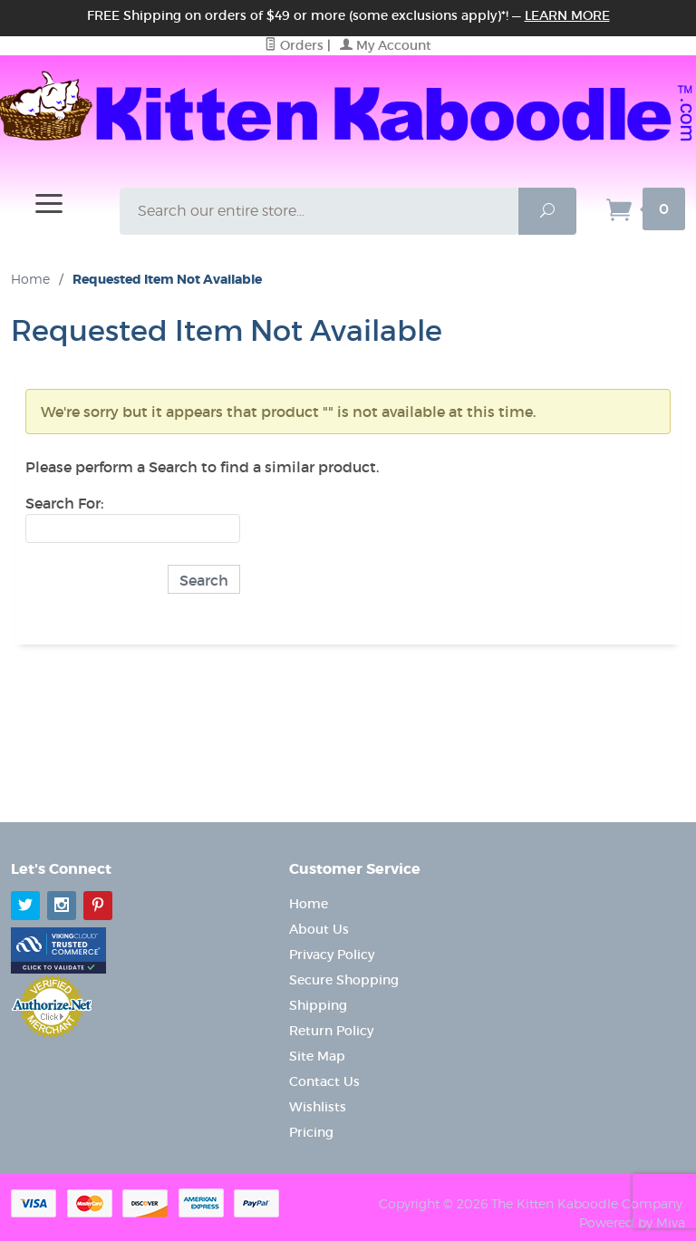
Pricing (311, 1132)
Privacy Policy (331, 954)
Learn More (567, 15)
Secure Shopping (344, 980)
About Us (319, 929)
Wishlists (317, 1107)
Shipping (318, 1005)
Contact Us (324, 1081)
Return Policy (331, 1031)
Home (30, 278)
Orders (294, 45)
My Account (385, 45)
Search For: (64, 503)
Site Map (317, 1056)
